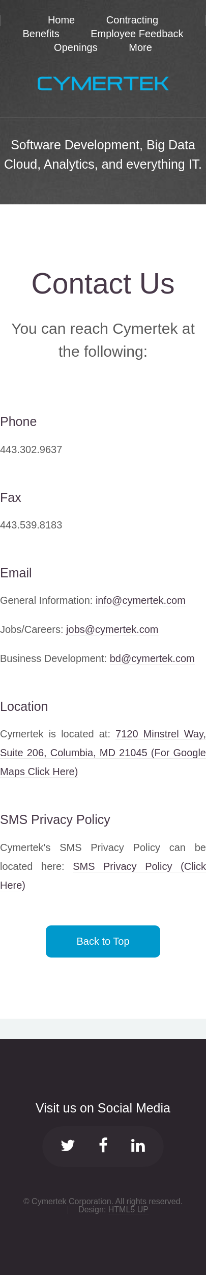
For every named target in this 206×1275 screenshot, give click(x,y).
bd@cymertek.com (152, 658)
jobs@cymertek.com (112, 629)
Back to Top (102, 941)
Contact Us (103, 283)
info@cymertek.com (141, 600)
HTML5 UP (128, 1209)
